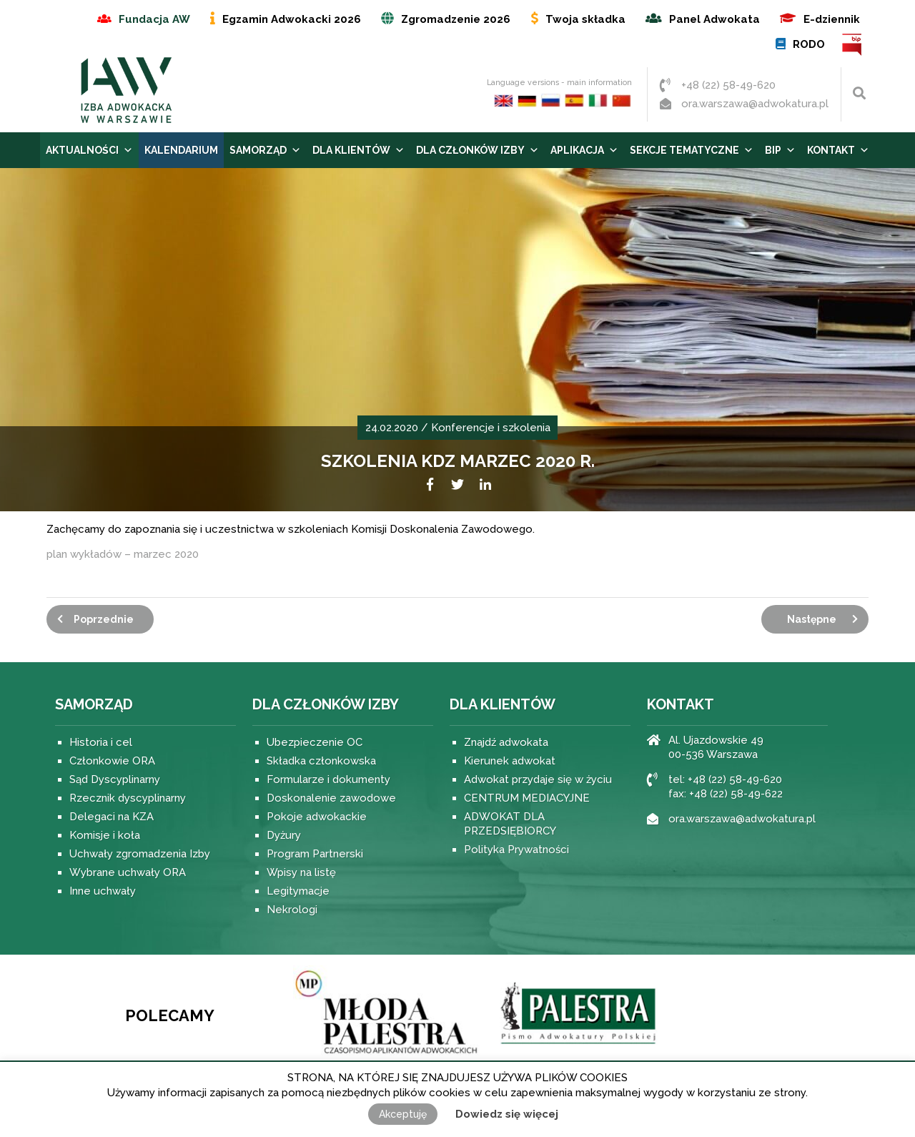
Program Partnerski (315, 853)
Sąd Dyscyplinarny (114, 779)
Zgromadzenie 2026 (455, 19)
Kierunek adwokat (509, 760)
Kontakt (838, 150)
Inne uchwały (102, 891)
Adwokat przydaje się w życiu (538, 779)
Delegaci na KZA (111, 816)
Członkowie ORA (112, 760)
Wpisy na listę (301, 872)
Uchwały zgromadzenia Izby (139, 853)
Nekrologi (292, 909)
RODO (809, 44)
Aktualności (89, 150)
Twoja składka (585, 19)
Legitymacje (298, 891)
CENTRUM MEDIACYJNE (527, 798)
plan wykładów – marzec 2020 (122, 554)
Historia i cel (100, 742)
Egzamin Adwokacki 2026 (291, 19)
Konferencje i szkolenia (490, 427)
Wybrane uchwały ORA (127, 872)
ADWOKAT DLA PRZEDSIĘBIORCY (510, 823)
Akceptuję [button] (403, 1114)
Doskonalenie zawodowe (331, 798)
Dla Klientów (358, 150)
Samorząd (265, 150)
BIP (852, 44)
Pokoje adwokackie (317, 816)
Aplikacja (584, 150)
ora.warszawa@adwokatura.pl (755, 103)
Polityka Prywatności (516, 849)
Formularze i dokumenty (328, 779)
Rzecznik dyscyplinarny (127, 798)
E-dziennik (831, 19)
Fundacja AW (154, 19)
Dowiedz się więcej (506, 1114)
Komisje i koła (104, 835)
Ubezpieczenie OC (314, 742)
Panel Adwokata (714, 19)
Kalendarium (181, 150)
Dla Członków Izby (477, 150)
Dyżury (284, 835)
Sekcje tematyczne (691, 150)
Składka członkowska (321, 760)
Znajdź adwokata (506, 742)
